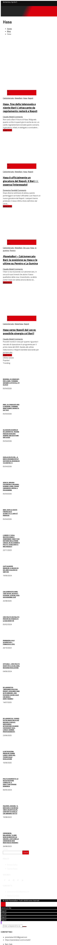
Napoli (30, 98)
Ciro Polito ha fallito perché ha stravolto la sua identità (11, 619)
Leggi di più (7, 130)
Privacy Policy (12, 864)
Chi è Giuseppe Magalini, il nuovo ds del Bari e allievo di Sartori (10, 569)
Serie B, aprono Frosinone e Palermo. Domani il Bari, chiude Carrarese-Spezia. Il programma (11, 486)
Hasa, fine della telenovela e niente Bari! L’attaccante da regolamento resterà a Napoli (20, 107)
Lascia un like (6, 908)
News (17, 98)
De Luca (26, 248)
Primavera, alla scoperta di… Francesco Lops (9, 642)
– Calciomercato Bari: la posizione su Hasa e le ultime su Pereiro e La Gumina (20, 259)
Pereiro (12, 250)
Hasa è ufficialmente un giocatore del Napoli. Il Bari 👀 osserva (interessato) (21, 181)
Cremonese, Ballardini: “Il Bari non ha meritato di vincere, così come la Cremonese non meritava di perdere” (11, 838)
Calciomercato (8, 98)
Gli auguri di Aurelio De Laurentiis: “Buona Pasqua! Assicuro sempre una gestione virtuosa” (11, 433)
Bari (20, 98)
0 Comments (18, 117)
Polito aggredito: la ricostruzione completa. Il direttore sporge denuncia (10, 782)
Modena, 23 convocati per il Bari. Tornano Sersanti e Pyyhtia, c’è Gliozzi (11, 382)
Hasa (25, 98)
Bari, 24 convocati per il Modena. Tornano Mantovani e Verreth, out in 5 (11, 407)
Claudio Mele (8, 117)
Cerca (5, 849)
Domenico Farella (9, 190)
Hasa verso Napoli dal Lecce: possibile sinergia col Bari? (19, 331)
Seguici (3, 911)
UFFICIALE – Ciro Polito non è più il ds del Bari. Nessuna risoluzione (11, 666)
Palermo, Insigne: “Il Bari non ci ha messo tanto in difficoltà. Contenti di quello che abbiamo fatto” (10, 810)
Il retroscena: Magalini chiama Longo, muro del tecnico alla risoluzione (9, 755)
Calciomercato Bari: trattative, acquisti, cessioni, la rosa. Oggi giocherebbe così (11, 594)
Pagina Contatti (13, 895)
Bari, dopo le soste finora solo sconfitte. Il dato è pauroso (10, 513)
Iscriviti (3, 914)
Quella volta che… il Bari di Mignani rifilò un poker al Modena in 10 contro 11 (11, 460)
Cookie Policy (12, 868)
